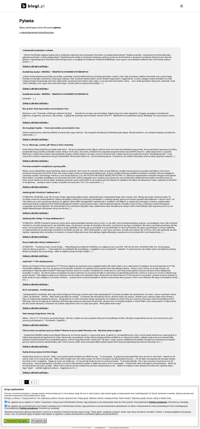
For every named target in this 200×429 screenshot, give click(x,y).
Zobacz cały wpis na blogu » (36, 66)
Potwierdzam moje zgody (16, 421)
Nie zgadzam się (39, 421)
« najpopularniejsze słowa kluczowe (36, 32)
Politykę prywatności (158, 402)
